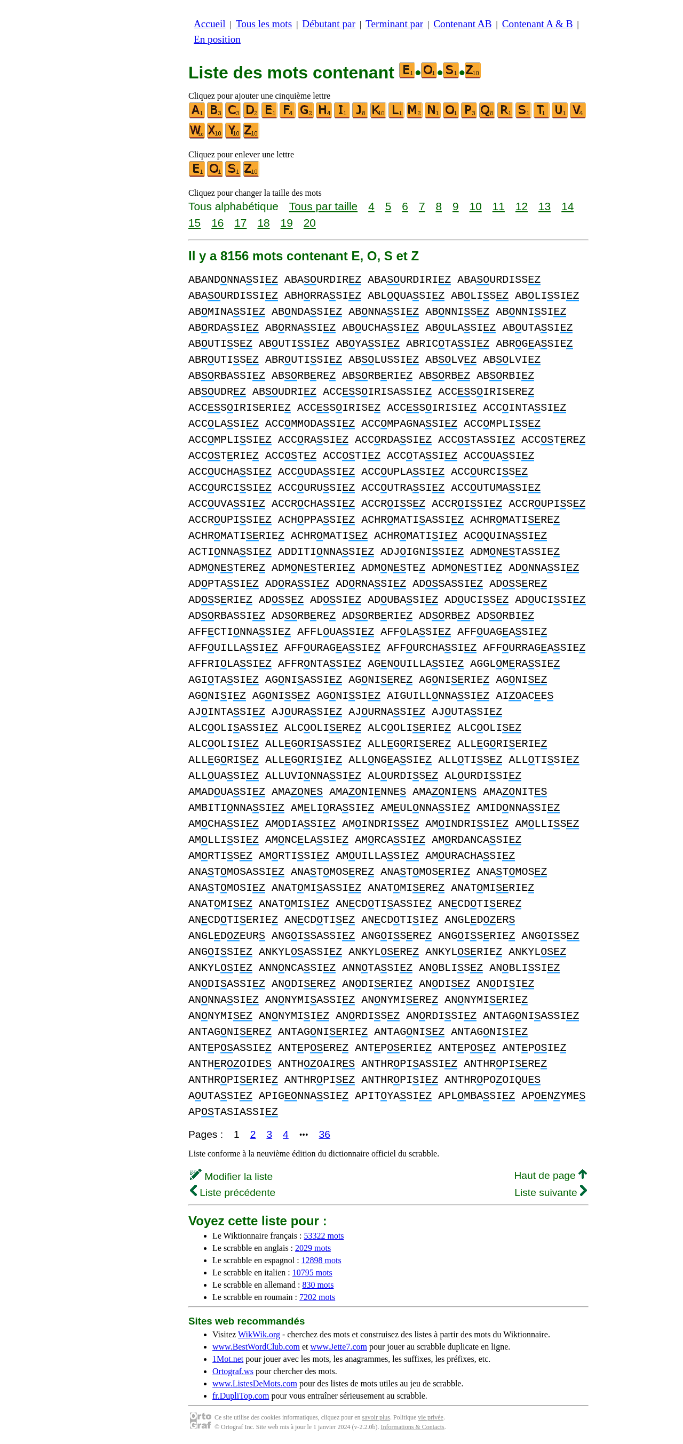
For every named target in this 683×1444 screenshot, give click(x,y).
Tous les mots (264, 23)
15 (194, 223)
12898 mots (321, 1260)
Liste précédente (232, 1192)
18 (263, 223)
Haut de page (550, 1175)
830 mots (317, 1284)
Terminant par (394, 23)
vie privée (430, 1417)
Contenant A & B (537, 23)
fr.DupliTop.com (240, 1395)
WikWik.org (259, 1334)
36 (324, 1134)
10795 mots (312, 1272)
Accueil (210, 23)
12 (521, 206)
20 (310, 223)
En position (217, 39)
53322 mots (324, 1235)
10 (476, 206)
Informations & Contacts (412, 1427)
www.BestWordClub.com (256, 1346)
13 (544, 206)
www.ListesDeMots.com (254, 1383)
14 (567, 206)
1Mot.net (227, 1358)
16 (217, 223)
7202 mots (317, 1297)
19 (287, 223)
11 (499, 206)
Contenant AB (462, 23)
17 (240, 223)
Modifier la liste (231, 1176)
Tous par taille (323, 206)
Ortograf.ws (232, 1371)
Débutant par (328, 23)
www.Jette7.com (338, 1346)
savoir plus (376, 1417)
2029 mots (313, 1247)
